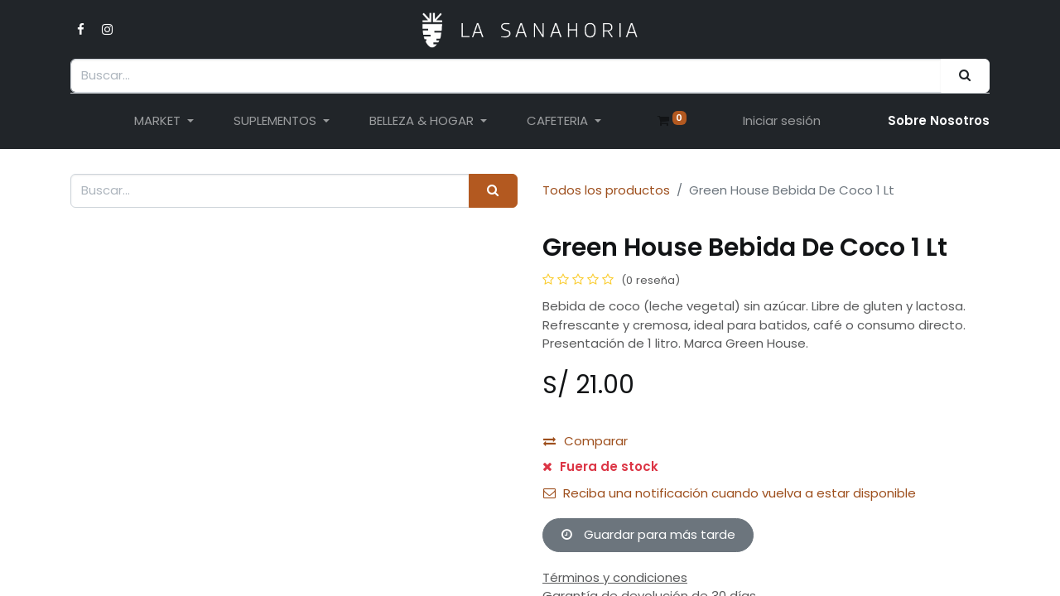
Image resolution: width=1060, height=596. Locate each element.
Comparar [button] (585, 557)
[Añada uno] (648, 442)
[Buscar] (965, 76)
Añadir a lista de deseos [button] (628, 524)
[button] (634, 483)
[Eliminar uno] (566, 442)
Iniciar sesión (782, 120)
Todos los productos (606, 190)
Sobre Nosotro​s (939, 120)
